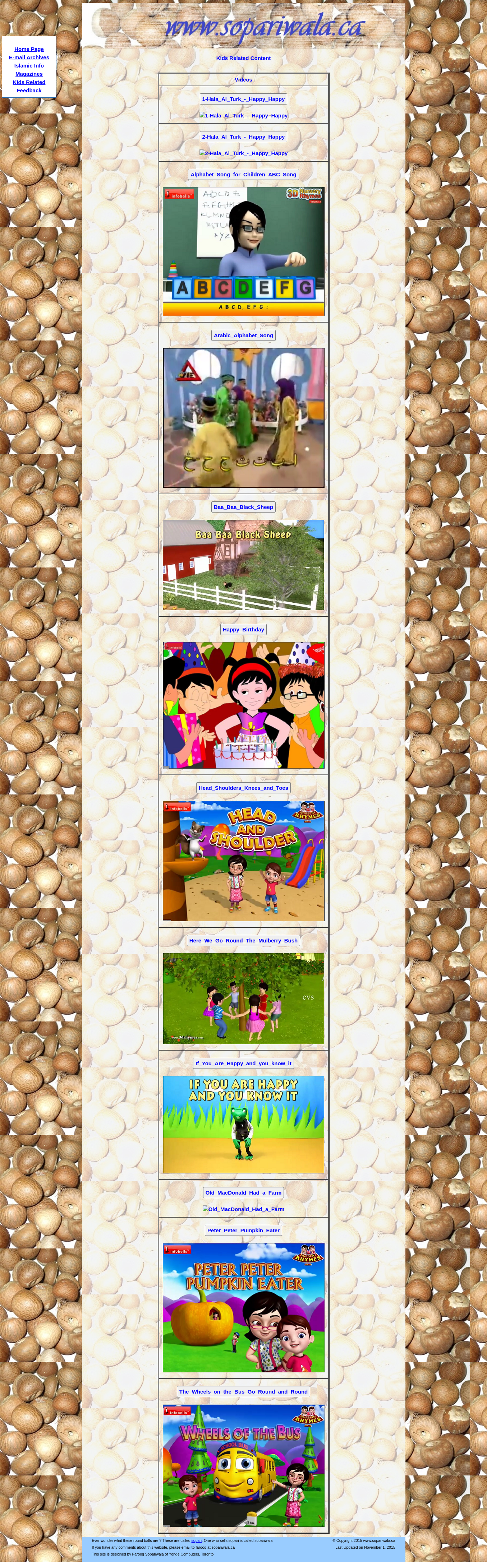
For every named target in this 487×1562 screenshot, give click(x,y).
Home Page (29, 49)
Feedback (29, 90)
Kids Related (29, 82)
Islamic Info (29, 65)
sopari (197, 1540)
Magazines (29, 74)
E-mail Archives (29, 57)
